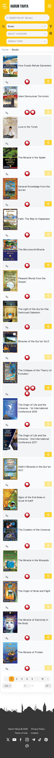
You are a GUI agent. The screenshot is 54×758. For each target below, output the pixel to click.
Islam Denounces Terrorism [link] (33, 96)
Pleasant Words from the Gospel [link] (32, 280)
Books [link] (15, 49)
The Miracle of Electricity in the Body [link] (33, 621)
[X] (8, 740)
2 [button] (16, 679)
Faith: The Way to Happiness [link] (34, 218)
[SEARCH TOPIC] (27, 41)
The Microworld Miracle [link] (31, 249)
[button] (37, 679)
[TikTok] (40, 740)
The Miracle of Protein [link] (30, 652)
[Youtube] (14, 740)
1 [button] (11, 679)
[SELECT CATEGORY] (27, 33)
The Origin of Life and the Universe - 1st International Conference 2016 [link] (33, 408)
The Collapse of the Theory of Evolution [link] (35, 372)
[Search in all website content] (28, 17)
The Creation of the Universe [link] (34, 529)
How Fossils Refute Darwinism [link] (34, 65)
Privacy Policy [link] (38, 729)
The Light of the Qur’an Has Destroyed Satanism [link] (33, 311)
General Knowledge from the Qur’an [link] (34, 188)
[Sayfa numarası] (26, 685)
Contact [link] (34, 733)
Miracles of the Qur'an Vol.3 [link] (33, 341)
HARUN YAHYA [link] (19, 6)
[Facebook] (21, 740)
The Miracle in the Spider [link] (32, 157)
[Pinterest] (46, 740)
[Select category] (27, 26)
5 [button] (32, 679)
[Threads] (27, 746)
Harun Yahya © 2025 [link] (18, 729)
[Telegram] (33, 740)
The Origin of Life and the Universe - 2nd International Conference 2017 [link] (33, 439)
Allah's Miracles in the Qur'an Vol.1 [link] (34, 468)
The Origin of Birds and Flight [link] (34, 591)
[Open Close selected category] (45, 34)
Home (5, 49)
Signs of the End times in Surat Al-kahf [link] (31, 499)
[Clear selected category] (42, 26)
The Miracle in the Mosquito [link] (33, 560)
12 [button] (42, 679)
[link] (10, 66)
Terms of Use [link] (21, 733)
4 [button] (27, 679)
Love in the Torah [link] (28, 126)
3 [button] (21, 679)
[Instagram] (27, 740)
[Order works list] (3, 26)
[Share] (48, 81)
